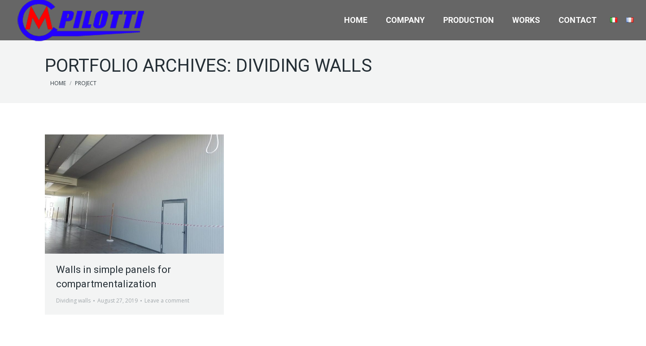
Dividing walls (73, 300)
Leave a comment (166, 300)
